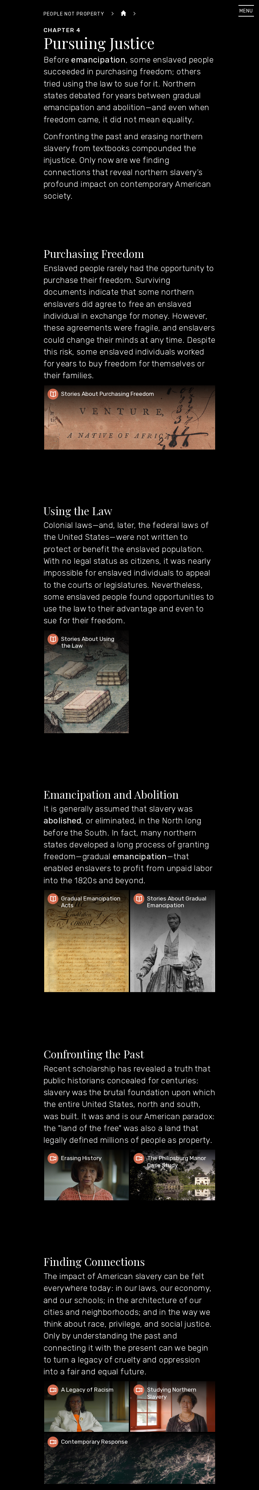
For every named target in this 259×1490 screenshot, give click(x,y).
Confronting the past (83, 136)
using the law (87, 84)
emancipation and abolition (94, 107)
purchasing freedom (134, 71)
